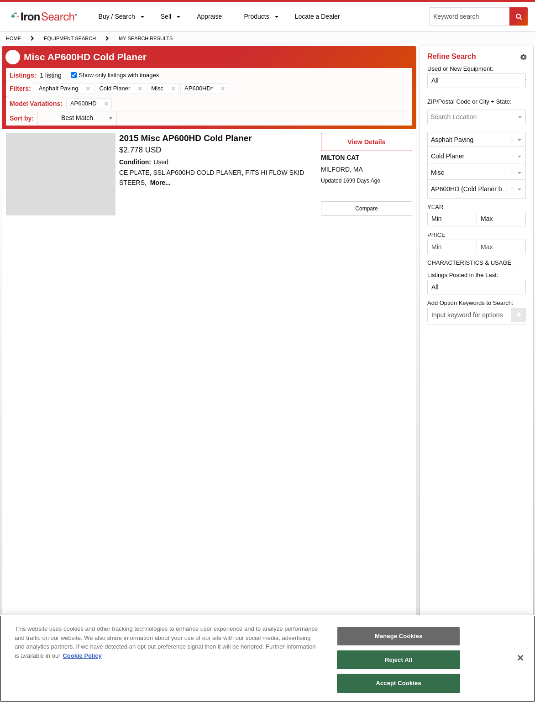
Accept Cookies (398, 683)
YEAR (435, 207)
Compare (366, 208)
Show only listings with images (119, 75)
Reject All (398, 659)
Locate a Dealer (317, 22)
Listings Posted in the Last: (462, 275)
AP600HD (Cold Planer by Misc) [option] (476, 189)
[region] (267, 658)
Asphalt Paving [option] (452, 139)
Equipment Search (69, 39)
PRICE (436, 235)
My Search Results (145, 39)
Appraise (209, 18)
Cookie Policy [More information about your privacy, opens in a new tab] (82, 655)
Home (13, 37)
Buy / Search (116, 22)
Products (256, 18)
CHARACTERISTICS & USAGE (469, 263)
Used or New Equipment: (460, 69)
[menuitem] (44, 16)
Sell (165, 18)
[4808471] (60, 174)
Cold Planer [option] (447, 156)
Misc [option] (437, 172)
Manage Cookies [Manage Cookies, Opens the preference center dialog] (398, 636)
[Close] (520, 658)
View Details (366, 145)
